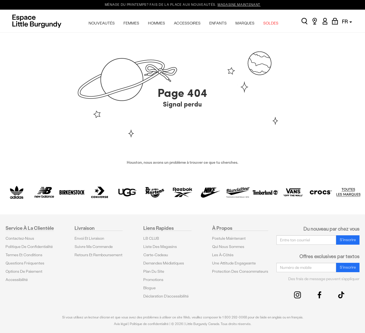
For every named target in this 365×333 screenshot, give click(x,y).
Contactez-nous (20, 238)
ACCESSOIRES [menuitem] (187, 23)
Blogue (149, 288)
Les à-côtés (223, 255)
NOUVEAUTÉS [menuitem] (102, 23)
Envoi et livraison (89, 238)
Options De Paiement (24, 271)
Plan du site (153, 271)
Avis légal (120, 324)
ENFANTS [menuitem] (218, 23)
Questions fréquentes (25, 263)
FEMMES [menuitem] (131, 23)
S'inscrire (348, 240)
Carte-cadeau (155, 255)
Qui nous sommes (228, 246)
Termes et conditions (24, 255)
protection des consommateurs (240, 271)
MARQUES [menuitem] (244, 23)
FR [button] (347, 21)
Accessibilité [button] (17, 279)
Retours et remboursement (98, 255)
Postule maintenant (229, 238)
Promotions (153, 279)
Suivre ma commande (94, 246)
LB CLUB (151, 238)
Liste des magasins (160, 246)
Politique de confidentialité (29, 246)
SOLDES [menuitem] (270, 23)
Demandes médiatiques (163, 263)
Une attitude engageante (234, 263)
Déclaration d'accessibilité (166, 296)
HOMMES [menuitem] (156, 23)
